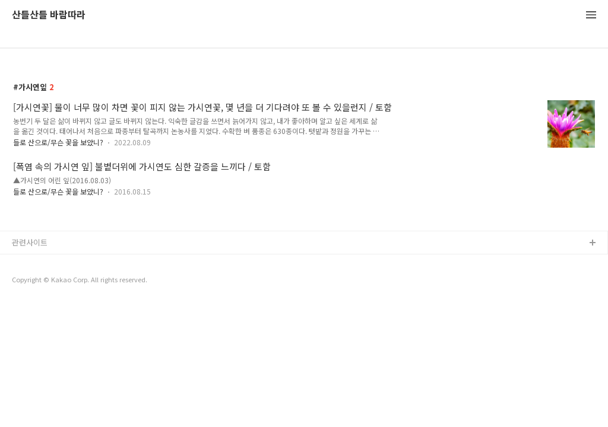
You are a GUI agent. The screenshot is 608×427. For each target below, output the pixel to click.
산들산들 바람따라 (49, 15)
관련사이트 (30, 242)
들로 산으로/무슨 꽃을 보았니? (58, 142)
